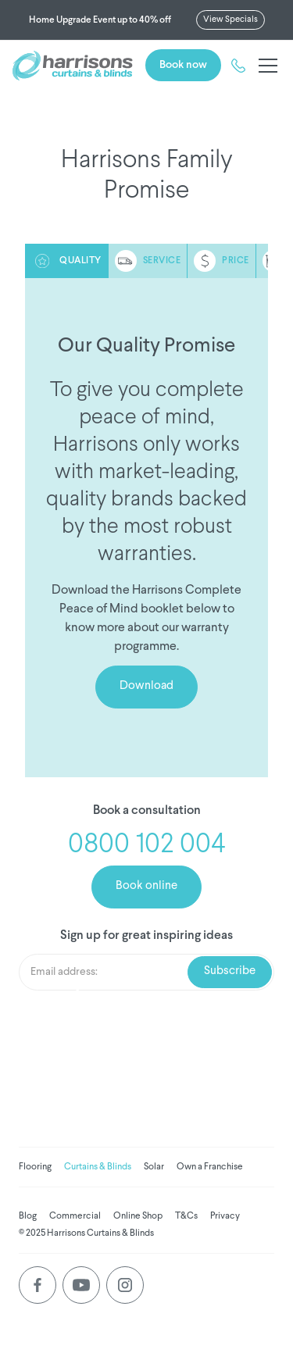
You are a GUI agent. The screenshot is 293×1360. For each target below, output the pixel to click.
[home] (73, 65)
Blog (28, 1216)
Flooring (35, 1167)
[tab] (67, 261)
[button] (264, 65)
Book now (183, 65)
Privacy (225, 1216)
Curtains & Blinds (97, 1167)
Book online (146, 886)
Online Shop (138, 1216)
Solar (154, 1167)
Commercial (75, 1216)
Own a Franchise (210, 1167)
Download (146, 686)
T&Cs (186, 1216)
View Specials (230, 19)
